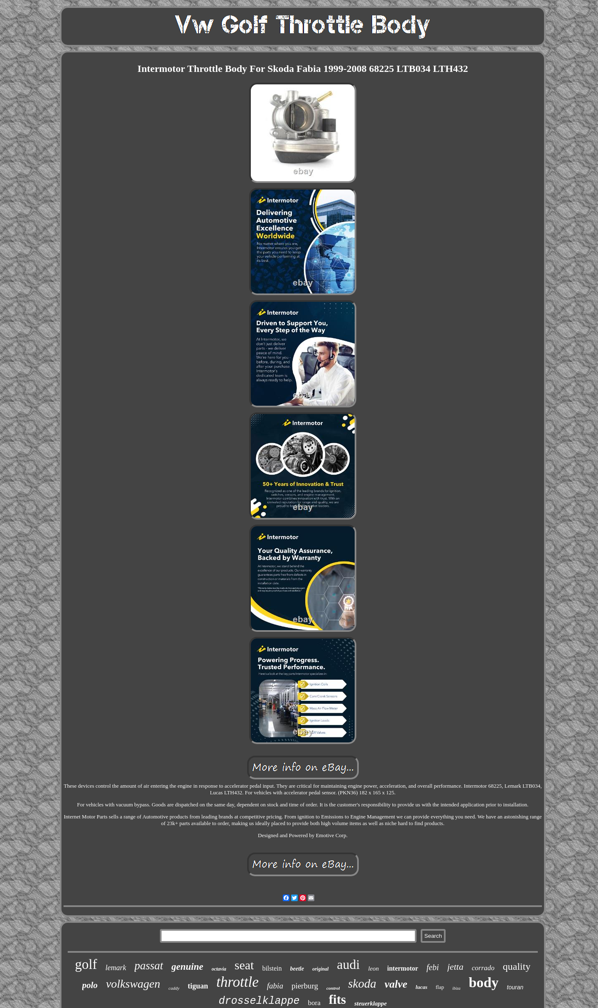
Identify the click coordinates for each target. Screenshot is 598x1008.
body (484, 982)
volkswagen (133, 983)
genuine (187, 966)
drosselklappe (259, 1001)
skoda (362, 983)
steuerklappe (370, 1003)
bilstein (272, 968)
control (333, 988)
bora (314, 1003)
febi (432, 967)
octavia (218, 969)
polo (90, 985)
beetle (297, 969)
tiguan (198, 986)
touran (515, 987)
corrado (483, 968)
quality (517, 966)
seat (244, 965)
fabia (275, 985)
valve (396, 984)
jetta (455, 966)
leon (373, 968)
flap (440, 987)
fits (337, 999)
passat (149, 965)
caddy (174, 988)
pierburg (305, 985)
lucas (421, 987)
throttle (237, 982)
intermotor (402, 968)
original (320, 969)
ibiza (456, 988)
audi (348, 964)
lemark (115, 968)
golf (86, 964)
